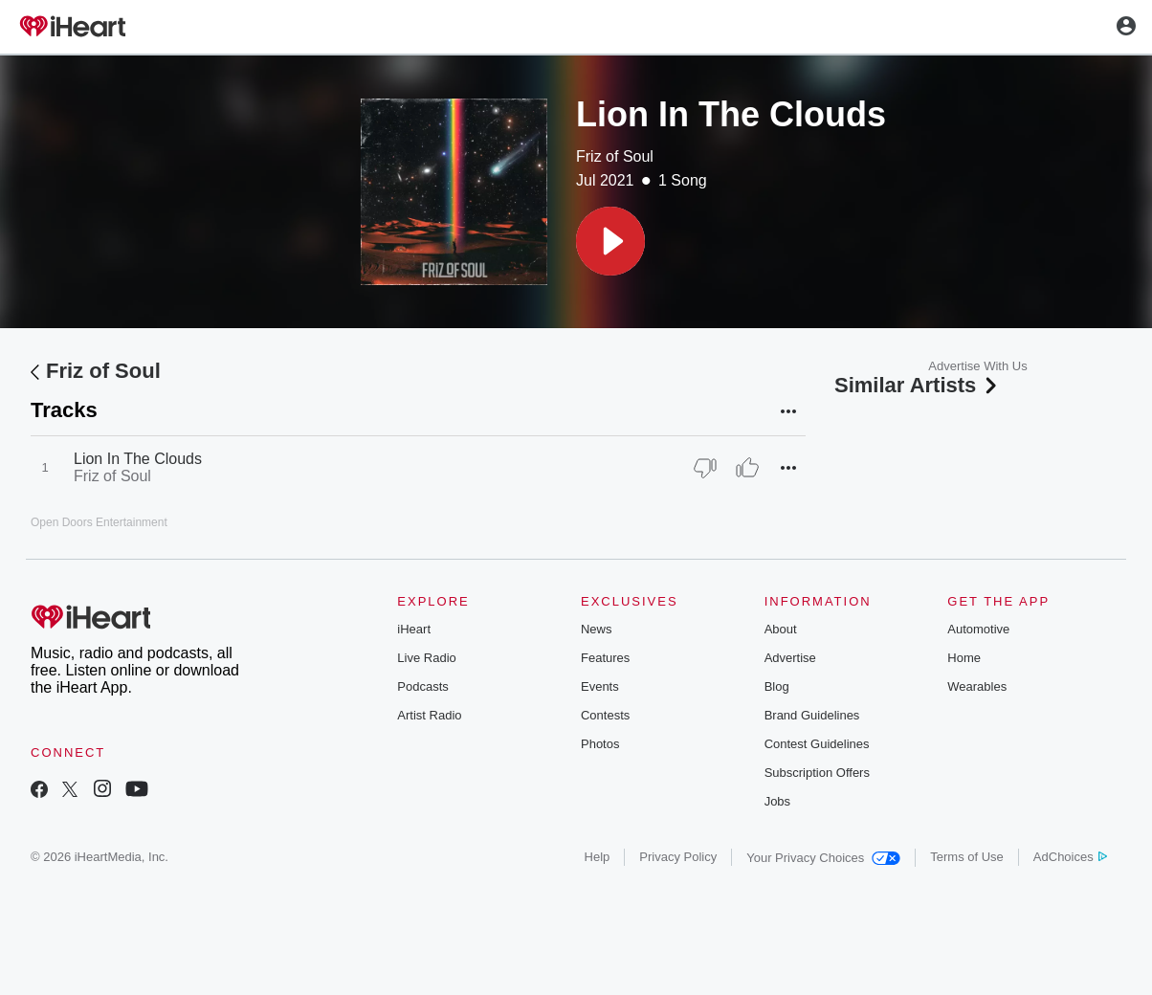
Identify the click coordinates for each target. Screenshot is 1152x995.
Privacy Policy (678, 857)
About (780, 629)
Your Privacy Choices (823, 858)
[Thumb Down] (705, 467)
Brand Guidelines (812, 715)
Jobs (777, 801)
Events (600, 686)
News (596, 629)
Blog (776, 686)
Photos (600, 744)
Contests (605, 715)
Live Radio (426, 658)
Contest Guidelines (817, 744)
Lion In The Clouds (138, 459)
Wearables (977, 686)
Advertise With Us (977, 366)
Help (597, 857)
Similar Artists (917, 385)
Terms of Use (967, 857)
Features (605, 658)
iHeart (414, 629)
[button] (610, 241)
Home (964, 658)
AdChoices (1070, 857)
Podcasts (422, 686)
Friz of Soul (615, 156)
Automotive (978, 629)
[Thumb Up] (747, 467)
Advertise (790, 658)
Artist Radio (429, 715)
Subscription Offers (817, 772)
